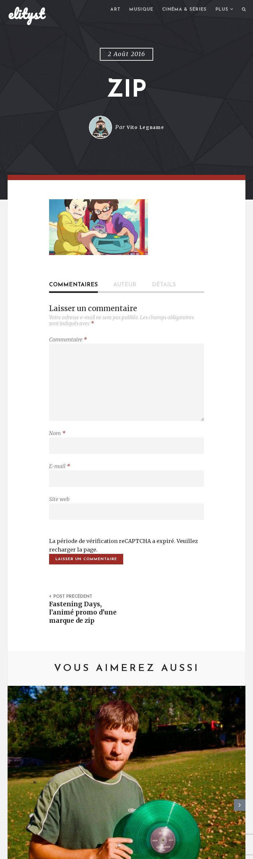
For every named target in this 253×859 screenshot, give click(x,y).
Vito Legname (145, 128)
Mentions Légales (104, 850)
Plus (220, 10)
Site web (59, 509)
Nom (57, 439)
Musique (134, 10)
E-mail (59, 474)
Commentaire (68, 340)
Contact (62, 850)
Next (239, 745)
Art (107, 10)
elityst (26, 14)
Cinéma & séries (180, 10)
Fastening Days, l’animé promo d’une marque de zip (84, 626)
